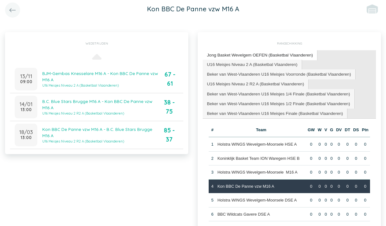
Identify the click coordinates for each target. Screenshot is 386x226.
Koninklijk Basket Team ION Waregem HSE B (258, 155)
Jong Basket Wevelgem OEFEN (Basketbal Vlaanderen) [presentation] (257, 54)
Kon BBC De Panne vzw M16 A (245, 183)
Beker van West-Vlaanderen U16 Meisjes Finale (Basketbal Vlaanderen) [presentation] (272, 110)
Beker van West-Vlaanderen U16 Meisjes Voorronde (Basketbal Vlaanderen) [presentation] (276, 73)
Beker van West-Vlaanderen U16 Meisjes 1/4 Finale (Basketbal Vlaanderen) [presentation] (275, 91)
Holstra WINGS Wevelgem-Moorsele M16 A (257, 169)
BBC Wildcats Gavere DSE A (243, 211)
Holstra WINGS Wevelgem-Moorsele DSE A (256, 197)
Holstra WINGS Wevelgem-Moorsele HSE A (256, 141)
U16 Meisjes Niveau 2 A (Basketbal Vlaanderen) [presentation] (250, 63)
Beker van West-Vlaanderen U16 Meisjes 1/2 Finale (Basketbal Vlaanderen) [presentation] (275, 101)
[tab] (258, 55)
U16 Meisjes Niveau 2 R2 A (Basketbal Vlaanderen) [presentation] (253, 82)
